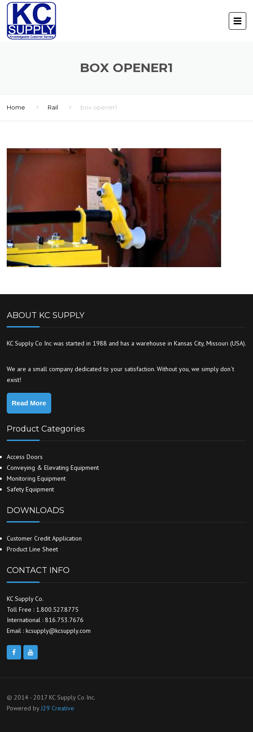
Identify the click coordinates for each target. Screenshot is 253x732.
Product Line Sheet (32, 549)
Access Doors (25, 457)
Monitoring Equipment (36, 478)
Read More (29, 403)
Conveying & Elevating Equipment (53, 468)
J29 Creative (57, 708)
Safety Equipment (30, 489)
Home (16, 107)
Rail (53, 107)
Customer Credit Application (44, 538)
